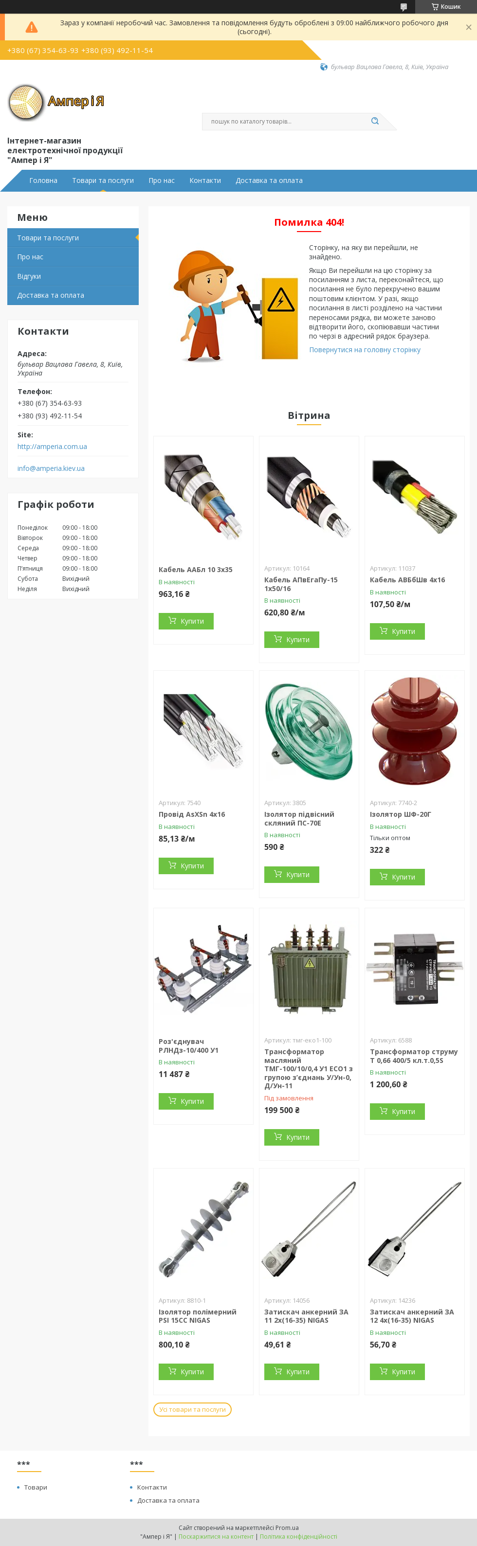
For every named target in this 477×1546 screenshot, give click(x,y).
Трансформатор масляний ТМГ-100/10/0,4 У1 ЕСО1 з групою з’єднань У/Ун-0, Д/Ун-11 (308, 1068)
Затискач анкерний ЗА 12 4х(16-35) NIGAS (412, 1316)
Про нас (161, 180)
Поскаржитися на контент (216, 1536)
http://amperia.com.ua (52, 446)
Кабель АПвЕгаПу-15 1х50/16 (301, 584)
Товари (35, 1487)
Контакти (205, 180)
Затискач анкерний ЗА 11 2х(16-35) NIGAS (306, 1316)
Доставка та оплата (269, 180)
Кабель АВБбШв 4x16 (407, 579)
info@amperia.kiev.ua (51, 468)
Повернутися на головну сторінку (365, 349)
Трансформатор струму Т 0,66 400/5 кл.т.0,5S (414, 1056)
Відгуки (29, 276)
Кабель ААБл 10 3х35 (196, 569)
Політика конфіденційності (298, 1536)
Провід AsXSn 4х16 (192, 814)
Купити (192, 621)
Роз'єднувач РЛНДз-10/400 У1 (189, 1046)
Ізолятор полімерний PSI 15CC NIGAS (198, 1316)
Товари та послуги (103, 180)
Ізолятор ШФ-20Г (400, 814)
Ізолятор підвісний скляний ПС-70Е (299, 818)
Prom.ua (287, 1528)
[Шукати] (375, 121)
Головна (43, 180)
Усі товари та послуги (192, 1409)
